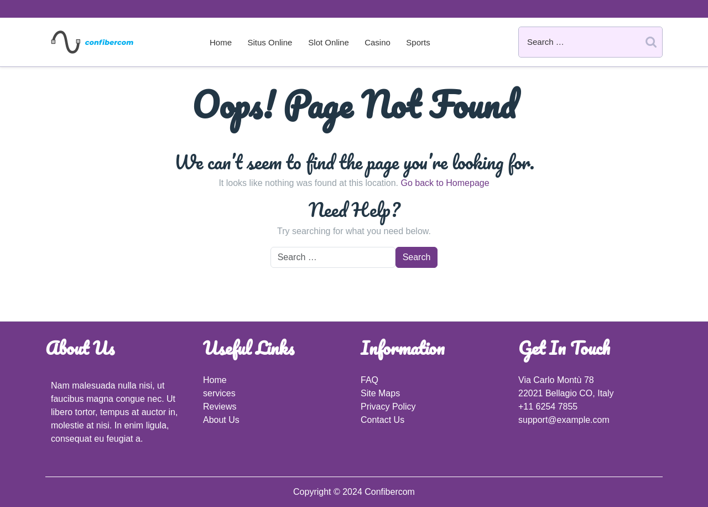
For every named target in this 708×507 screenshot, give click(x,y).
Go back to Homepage (444, 183)
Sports (418, 42)
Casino (378, 42)
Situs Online (269, 42)
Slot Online (328, 42)
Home (221, 42)
